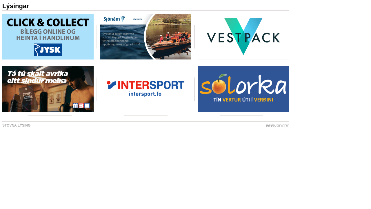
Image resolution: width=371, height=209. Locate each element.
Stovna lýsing (16, 125)
